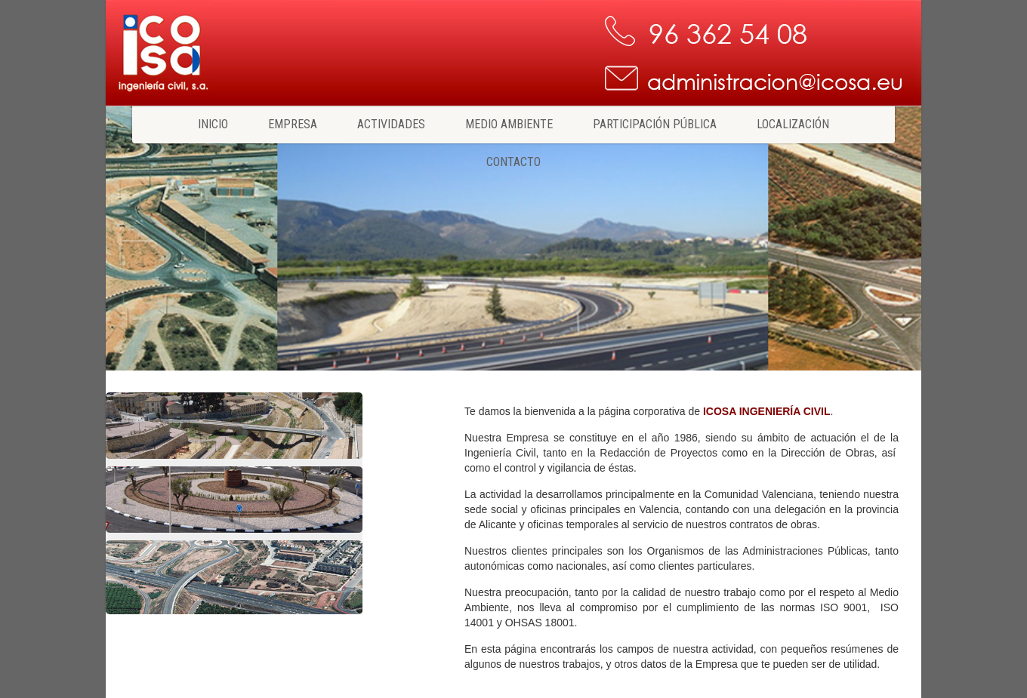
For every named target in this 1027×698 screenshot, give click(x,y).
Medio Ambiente (509, 124)
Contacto (513, 162)
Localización (793, 124)
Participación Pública (655, 124)
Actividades (391, 124)
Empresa (292, 124)
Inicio (213, 124)
